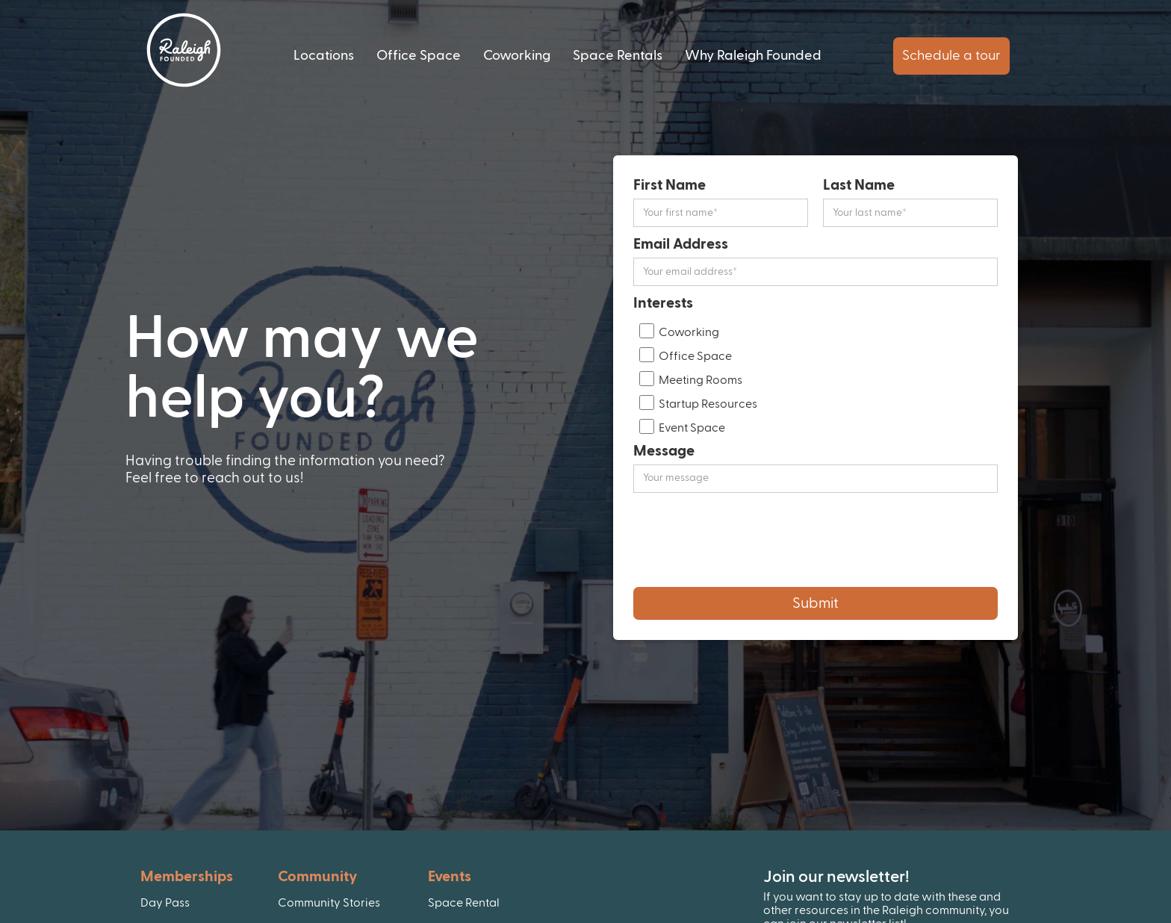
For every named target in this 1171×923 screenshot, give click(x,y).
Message (664, 451)
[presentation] (746, 540)
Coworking (516, 56)
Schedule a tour (951, 56)
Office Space (418, 56)
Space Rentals (617, 56)
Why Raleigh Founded (753, 56)
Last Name (859, 185)
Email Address (680, 244)
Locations (323, 56)
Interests (663, 303)
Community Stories (329, 903)
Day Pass (165, 903)
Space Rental (464, 903)
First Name (669, 185)
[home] (183, 50)
